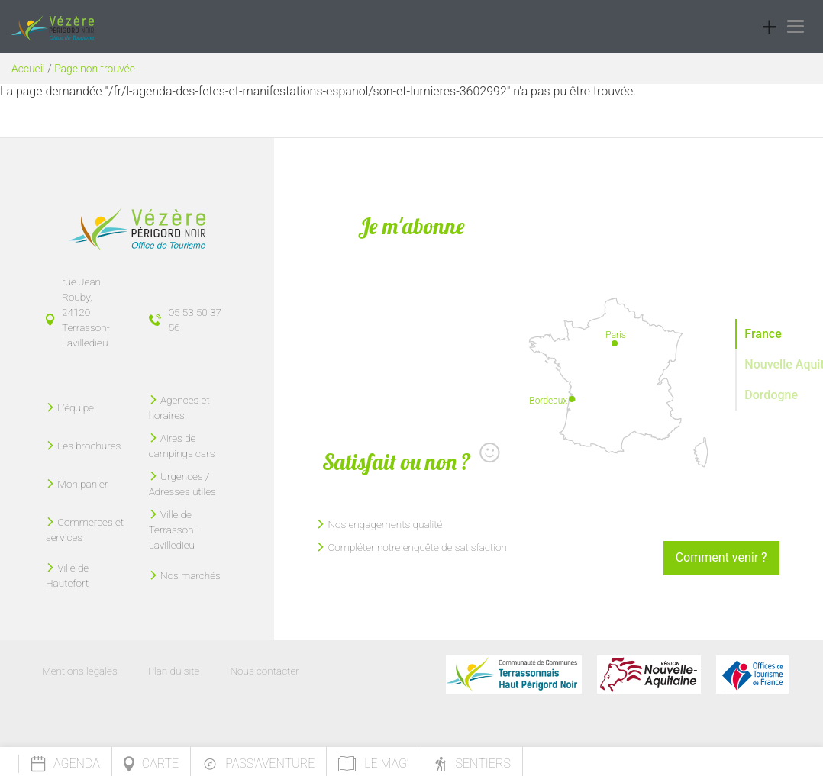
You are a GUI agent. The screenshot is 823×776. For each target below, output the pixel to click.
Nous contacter (264, 671)
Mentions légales (80, 671)
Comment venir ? (721, 557)
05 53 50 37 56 (195, 319)
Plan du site (174, 671)
